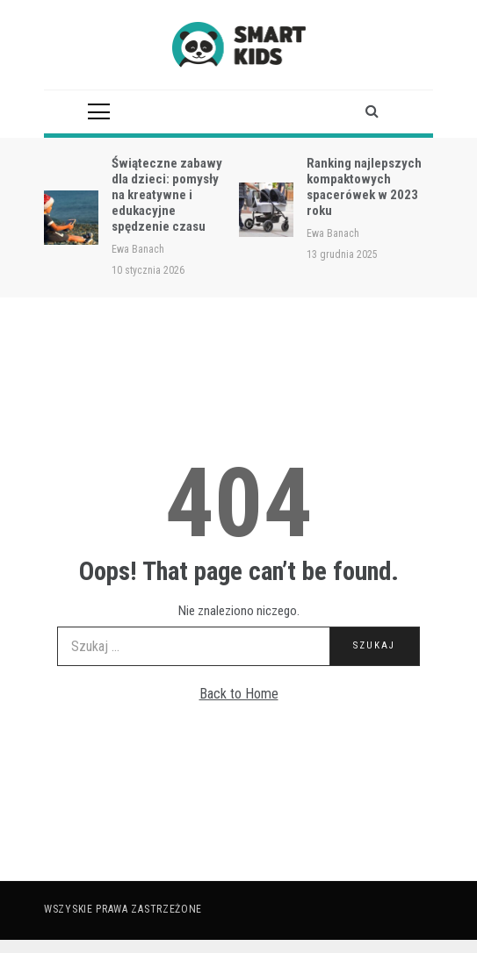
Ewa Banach (138, 249)
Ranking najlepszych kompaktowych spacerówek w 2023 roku (364, 187)
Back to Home (238, 693)
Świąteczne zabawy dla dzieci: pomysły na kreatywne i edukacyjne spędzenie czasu (167, 194)
